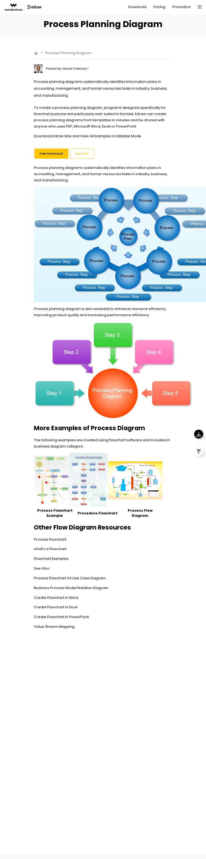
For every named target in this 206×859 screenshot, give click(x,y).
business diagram (50, 446)
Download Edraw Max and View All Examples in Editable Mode (87, 136)
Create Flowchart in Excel (56, 607)
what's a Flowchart (50, 549)
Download (137, 7)
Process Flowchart (50, 539)
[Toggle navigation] (199, 7)
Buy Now (82, 153)
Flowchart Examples (51, 558)
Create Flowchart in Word (56, 597)
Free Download (51, 153)
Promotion (181, 7)
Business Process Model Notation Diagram (71, 588)
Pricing (159, 7)
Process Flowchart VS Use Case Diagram (70, 578)
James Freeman (75, 68)
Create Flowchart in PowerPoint (61, 617)
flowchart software (125, 440)
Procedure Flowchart (98, 513)
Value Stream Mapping (54, 626)
